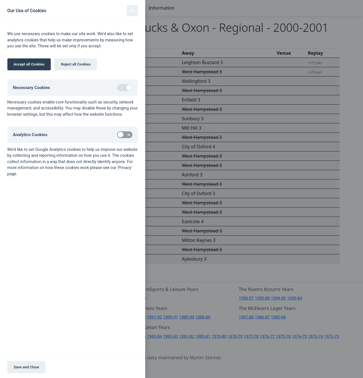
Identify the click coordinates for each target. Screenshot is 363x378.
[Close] (132, 10)
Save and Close (26, 367)
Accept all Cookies (29, 64)
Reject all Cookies (76, 64)
